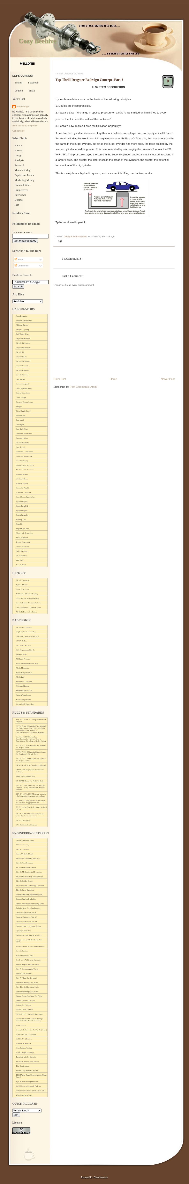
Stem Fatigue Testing (24, 1048)
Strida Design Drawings (25, 1052)
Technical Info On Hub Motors (27, 1061)
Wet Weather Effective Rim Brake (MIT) (31, 1091)
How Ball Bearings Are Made (27, 982)
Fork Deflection (22, 951)
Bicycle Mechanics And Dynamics (29, 872)
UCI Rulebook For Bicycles (26, 825)
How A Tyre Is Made (23, 973)
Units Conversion (22, 547)
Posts (19, 259)
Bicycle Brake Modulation (26, 867)
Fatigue (19, 406)
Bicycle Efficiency (23, 343)
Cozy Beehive (37, 40)
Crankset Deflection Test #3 (26, 922)
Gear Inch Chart (22, 429)
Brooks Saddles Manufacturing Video (30, 904)
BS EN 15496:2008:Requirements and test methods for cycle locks (30, 815)
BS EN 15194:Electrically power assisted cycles (31, 808)
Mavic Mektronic (22, 668)
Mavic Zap (20, 677)
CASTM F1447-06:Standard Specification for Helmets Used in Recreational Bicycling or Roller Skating (31, 739)
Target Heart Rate (22, 529)
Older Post (59, 379)
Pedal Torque (21, 1025)
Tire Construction (22, 1066)
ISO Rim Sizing (22, 461)
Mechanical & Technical (25, 465)
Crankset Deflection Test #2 (26, 917)
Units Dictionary (22, 551)
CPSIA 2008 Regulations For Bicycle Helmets (30, 771)
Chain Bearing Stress (24, 388)
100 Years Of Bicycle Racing (27, 594)
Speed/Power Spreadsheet (25, 497)
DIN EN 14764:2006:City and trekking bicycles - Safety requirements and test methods (30, 787)
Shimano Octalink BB (24, 691)
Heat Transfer (21, 447)
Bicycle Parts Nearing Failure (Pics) (29, 876)
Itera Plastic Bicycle (23, 645)
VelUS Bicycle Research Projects (28, 1086)
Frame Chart (20, 415)
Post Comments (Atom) (84, 386)
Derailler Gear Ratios (24, 434)
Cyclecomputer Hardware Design (28, 926)
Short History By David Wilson (27, 598)
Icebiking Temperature (24, 456)
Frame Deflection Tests (24, 955)
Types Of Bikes (22, 585)
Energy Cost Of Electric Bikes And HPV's (29, 941)
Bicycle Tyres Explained (25, 890)
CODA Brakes (21, 641)
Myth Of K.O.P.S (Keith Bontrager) (29, 1014)
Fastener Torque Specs (24, 402)
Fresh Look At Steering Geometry (28, 960)
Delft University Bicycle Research (28, 935)
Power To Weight (22, 488)
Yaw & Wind (21, 565)
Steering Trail (21, 520)
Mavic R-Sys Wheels (24, 672)
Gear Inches (20, 379)
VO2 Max (19, 560)
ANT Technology (22, 845)
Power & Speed (22, 483)
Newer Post (168, 379)
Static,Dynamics (22, 515)
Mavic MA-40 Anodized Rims (27, 663)
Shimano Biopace (22, 686)
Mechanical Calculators (24, 470)
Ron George (22, 106)
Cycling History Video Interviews (28, 607)
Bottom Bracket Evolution (26, 899)
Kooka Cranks (21, 654)
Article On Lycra (22, 849)
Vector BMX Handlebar (25, 704)
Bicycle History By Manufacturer (28, 603)
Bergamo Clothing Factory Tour (28, 858)
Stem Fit (19, 524)
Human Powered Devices (25, 1001)
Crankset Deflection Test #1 (26, 913)
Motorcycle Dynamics (24, 533)
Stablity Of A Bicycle (24, 1039)
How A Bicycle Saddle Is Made (27, 964)
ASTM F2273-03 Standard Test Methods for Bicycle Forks (31, 746)
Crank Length (21, 397)
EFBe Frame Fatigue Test (25, 776)
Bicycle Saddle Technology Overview (30, 885)
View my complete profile (25, 125)
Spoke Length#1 (22, 501)
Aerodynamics (21, 316)
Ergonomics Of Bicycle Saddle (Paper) (30, 946)
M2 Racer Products (23, 659)
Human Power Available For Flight (29, 996)
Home (113, 379)
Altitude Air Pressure (24, 320)
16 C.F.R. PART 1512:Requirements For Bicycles (31, 721)
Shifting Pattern (22, 479)
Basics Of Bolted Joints (24, 854)
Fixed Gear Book (22, 589)
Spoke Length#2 (22, 506)
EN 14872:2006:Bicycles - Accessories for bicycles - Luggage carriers (30, 802)
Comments (22, 265)
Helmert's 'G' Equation (24, 452)
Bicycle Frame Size (23, 348)
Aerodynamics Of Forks (25, 840)
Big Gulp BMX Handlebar (26, 632)
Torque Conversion (23, 542)
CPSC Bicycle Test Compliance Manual (31, 765)
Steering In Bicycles (23, 1043)
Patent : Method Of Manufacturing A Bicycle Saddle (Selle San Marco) (29, 1020)
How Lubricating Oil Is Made (27, 992)
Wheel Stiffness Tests (24, 1095)
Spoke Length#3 (22, 510)
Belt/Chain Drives (22, 334)
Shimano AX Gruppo (24, 682)
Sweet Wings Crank (23, 695)
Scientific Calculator (23, 492)
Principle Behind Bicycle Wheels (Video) (31, 1030)
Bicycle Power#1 (22, 366)
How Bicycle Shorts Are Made (27, 987)
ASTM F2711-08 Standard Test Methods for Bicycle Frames (31, 760)
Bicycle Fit (20, 352)
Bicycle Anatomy (22, 580)
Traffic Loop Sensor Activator (27, 1070)
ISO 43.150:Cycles (23, 820)
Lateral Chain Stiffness (24, 1010)
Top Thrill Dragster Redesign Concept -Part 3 (89, 80)
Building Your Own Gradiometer (28, 908)
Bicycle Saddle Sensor (24, 881)
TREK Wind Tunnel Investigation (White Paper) (31, 1076)
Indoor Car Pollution (23, 1005)
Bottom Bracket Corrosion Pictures (29, 894)
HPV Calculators (22, 443)
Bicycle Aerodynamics (24, 863)
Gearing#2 (20, 425)
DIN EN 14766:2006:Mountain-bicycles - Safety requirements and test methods (31, 795)
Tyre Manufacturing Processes (27, 1082)
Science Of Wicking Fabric (26, 1034)
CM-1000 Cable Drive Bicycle (27, 636)
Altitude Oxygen (22, 325)
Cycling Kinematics (23, 931)
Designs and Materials (75, 236)
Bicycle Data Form (23, 339)
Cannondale (18, 131)
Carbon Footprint (22, 384)
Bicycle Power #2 (22, 370)
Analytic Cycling (22, 330)
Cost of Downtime (23, 393)
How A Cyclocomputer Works (27, 969)
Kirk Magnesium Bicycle (25, 650)
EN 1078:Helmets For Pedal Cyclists (29, 781)
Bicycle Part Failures (23, 627)
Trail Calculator (22, 538)
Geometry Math (22, 438)
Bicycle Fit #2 (21, 357)
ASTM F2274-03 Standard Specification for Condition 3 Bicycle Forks (31, 753)
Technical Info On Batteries (26, 1057)
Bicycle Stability (22, 375)
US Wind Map (21, 556)
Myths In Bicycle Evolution (26, 612)
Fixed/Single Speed (23, 411)
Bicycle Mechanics (23, 361)
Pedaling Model (22, 474)
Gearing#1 (20, 420)
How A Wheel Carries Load (26, 978)
